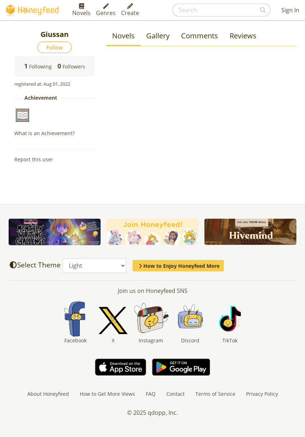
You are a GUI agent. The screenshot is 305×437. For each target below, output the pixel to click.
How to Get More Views (107, 393)
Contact (175, 393)
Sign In (290, 10)
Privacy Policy (262, 393)
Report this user (33, 159)
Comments (199, 36)
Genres (106, 10)
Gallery (158, 36)
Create (130, 10)
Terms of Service (215, 393)
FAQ (151, 393)
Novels (81, 10)
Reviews (243, 36)
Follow (54, 47)
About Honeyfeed (48, 393)
